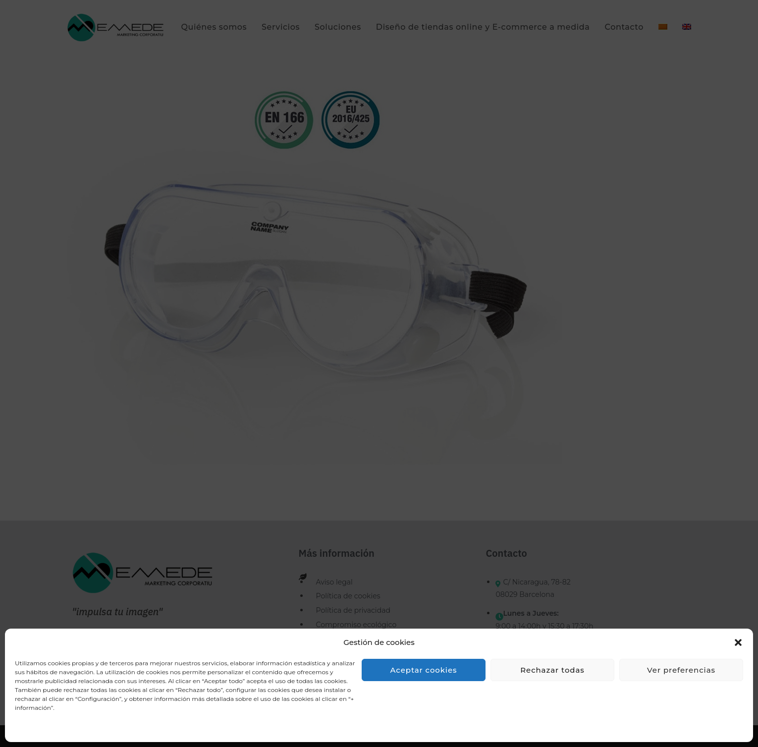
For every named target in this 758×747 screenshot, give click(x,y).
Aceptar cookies (423, 670)
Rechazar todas (552, 670)
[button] (738, 642)
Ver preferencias (681, 670)
